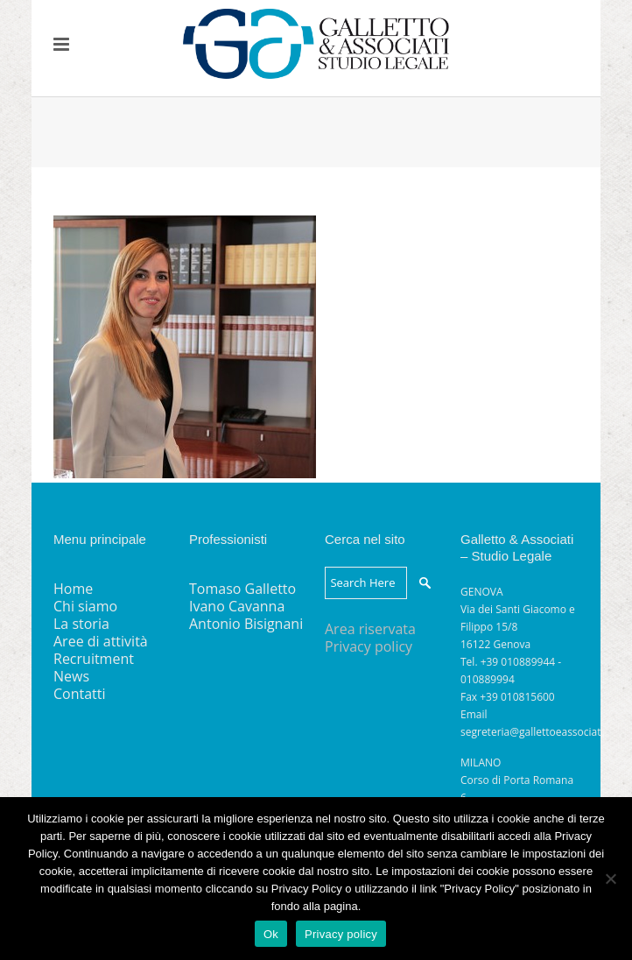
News (71, 676)
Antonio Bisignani (246, 623)
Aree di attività (100, 641)
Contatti (79, 693)
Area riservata (370, 629)
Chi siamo (85, 606)
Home (73, 588)
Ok (270, 934)
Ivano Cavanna (236, 606)
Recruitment (93, 658)
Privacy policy (368, 646)
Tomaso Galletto (242, 588)
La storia (81, 623)
